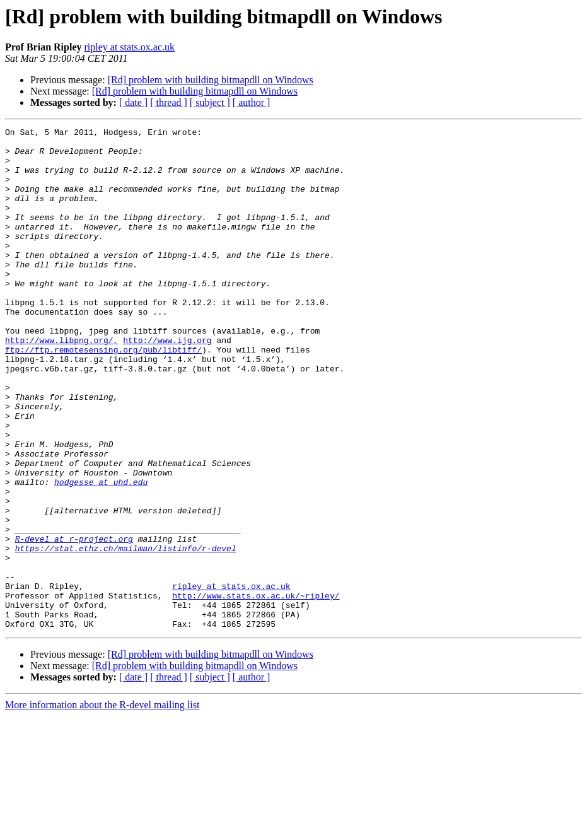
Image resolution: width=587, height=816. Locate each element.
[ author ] (251, 102)
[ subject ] (210, 102)
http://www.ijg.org (167, 383)
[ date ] (133, 102)
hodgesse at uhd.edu (101, 553)
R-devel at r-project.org (74, 621)
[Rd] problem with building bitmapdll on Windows (210, 79)
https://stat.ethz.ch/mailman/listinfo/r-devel (125, 633)
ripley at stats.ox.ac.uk (129, 47)
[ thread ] (168, 102)
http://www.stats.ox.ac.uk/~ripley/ (255, 690)
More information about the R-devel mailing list (102, 805)
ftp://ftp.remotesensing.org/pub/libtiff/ (103, 394)
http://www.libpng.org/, (61, 383)
